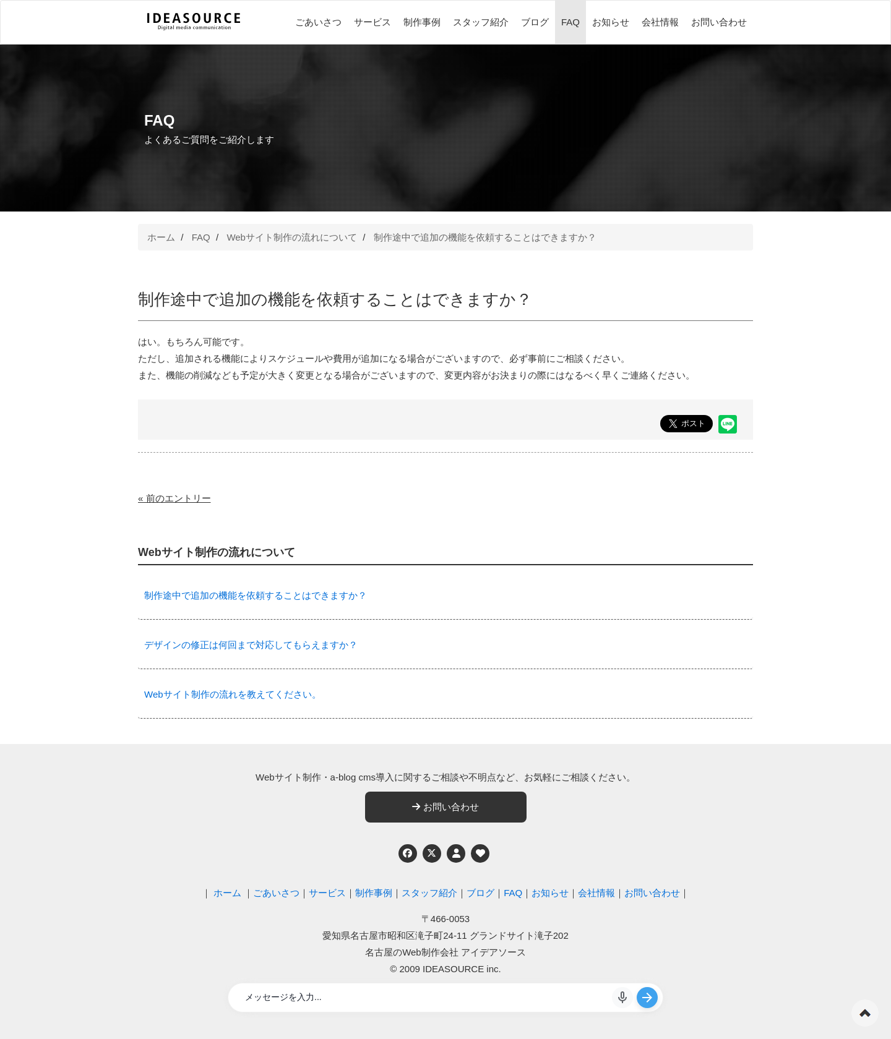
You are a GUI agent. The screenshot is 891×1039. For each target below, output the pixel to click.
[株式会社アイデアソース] (193, 28)
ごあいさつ (318, 22)
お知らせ (610, 22)
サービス (372, 22)
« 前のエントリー (174, 498)
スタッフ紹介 (481, 22)
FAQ (570, 22)
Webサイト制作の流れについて (291, 237)
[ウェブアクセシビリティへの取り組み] (480, 853)
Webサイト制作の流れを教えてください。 (232, 694)
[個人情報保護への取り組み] (456, 853)
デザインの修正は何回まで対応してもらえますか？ (251, 644)
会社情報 (660, 22)
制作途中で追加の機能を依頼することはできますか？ (485, 237)
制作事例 (422, 22)
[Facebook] (407, 853)
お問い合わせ (719, 22)
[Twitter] (432, 853)
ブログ (535, 22)
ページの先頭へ (865, 1013)
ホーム (161, 237)
